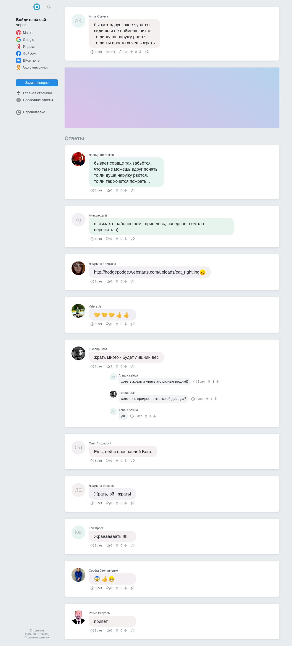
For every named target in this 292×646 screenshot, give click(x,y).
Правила (30, 634)
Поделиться (147, 51)
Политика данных (36, 637)
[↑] (132, 52)
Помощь (44, 634)
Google (25, 39)
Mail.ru (24, 32)
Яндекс (25, 46)
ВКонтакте (28, 60)
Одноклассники (32, 67)
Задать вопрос (37, 83)
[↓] (140, 52)
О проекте (37, 630)
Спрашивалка (30, 112)
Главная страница (34, 93)
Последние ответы (34, 100)
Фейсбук (26, 53)
